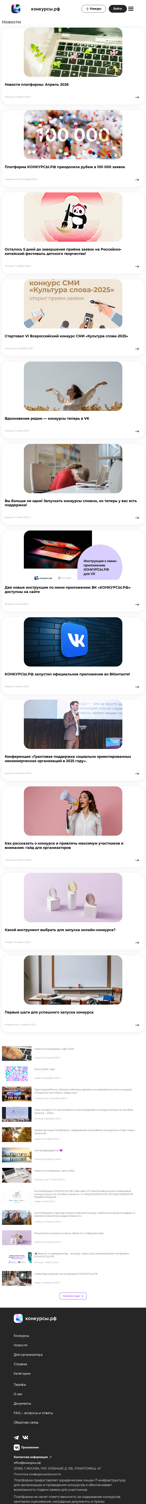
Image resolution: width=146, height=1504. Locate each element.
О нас (18, 1394)
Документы (22, 1403)
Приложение (26, 1447)
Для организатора (28, 1355)
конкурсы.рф (45, 8)
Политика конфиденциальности (37, 1474)
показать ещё (73, 1295)
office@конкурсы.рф (27, 1463)
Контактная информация (32, 1457)
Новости (20, 1345)
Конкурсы (21, 1336)
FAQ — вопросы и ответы (33, 1413)
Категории (22, 1374)
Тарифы (20, 1385)
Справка (20, 1364)
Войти (117, 8)
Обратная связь (26, 1422)
